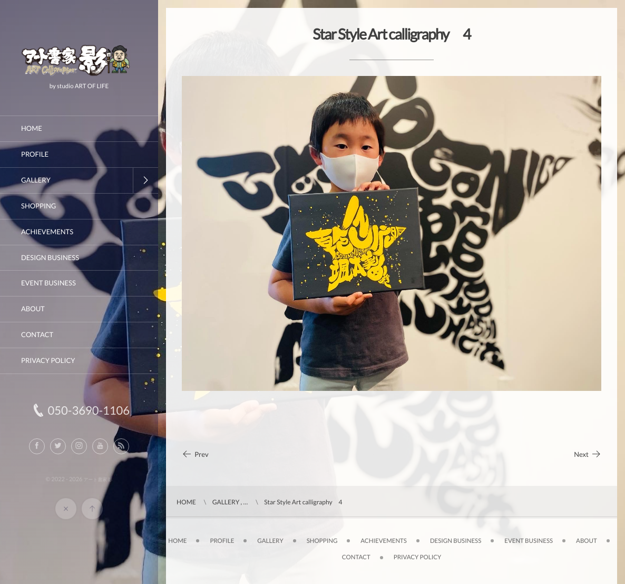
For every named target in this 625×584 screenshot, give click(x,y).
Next (587, 454)
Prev (195, 454)
